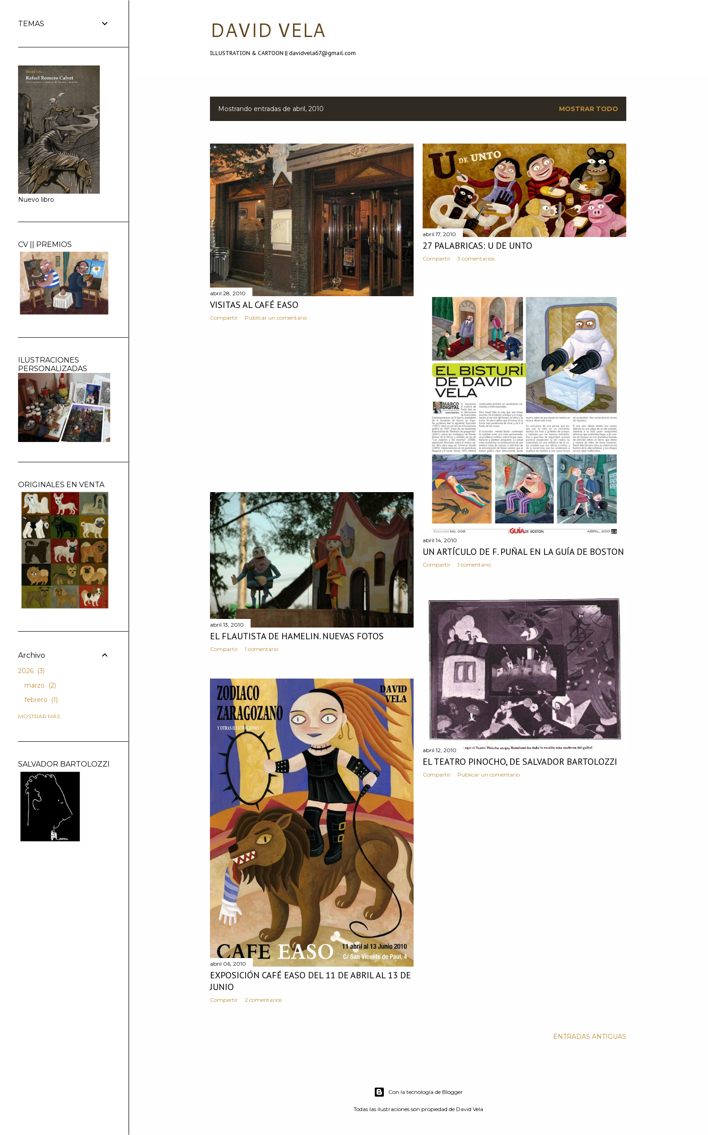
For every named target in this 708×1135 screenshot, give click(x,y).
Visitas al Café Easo (254, 305)
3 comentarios (475, 258)
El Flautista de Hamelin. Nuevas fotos (297, 636)
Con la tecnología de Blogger (418, 1092)
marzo (40, 685)
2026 (31, 671)
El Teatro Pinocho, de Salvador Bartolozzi (520, 762)
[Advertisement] (312, 407)
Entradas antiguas (589, 1037)
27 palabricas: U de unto (477, 245)
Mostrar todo (588, 109)
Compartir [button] (224, 317)
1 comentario (474, 564)
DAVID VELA (267, 29)
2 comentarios (263, 999)
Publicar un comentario (276, 317)
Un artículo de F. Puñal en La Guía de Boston (523, 552)
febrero (41, 700)
